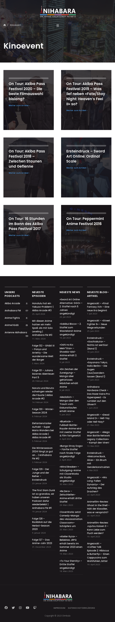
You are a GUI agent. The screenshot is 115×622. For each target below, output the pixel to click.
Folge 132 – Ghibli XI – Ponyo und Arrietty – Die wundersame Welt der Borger (43, 352)
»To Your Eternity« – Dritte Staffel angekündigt (71, 564)
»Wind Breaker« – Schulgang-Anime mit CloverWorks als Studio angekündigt (70, 473)
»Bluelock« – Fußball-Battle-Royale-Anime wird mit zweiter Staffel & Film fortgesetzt (70, 428)
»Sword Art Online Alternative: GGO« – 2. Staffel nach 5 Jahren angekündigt (71, 306)
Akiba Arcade (12, 303)
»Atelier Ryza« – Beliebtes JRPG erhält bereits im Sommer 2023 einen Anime (71, 543)
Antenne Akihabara (16, 332)
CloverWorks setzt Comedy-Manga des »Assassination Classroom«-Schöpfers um (71, 519)
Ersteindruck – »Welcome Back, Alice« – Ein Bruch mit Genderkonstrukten (98, 460)
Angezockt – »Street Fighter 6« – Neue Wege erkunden (98, 324)
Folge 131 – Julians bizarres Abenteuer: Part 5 (43, 374)
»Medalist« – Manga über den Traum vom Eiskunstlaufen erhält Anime (69, 404)
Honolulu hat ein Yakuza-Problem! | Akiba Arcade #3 (42, 307)
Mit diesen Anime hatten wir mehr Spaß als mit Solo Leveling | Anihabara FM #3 (42, 328)
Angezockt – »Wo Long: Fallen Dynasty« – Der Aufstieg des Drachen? (97, 484)
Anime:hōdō (12, 325)
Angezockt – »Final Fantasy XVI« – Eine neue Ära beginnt (98, 307)
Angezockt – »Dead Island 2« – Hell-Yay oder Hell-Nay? (98, 418)
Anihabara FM (13, 310)
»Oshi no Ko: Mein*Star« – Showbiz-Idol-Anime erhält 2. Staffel (68, 351)
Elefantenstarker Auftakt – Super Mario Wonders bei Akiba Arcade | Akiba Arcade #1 (43, 430)
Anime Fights (12, 317)
